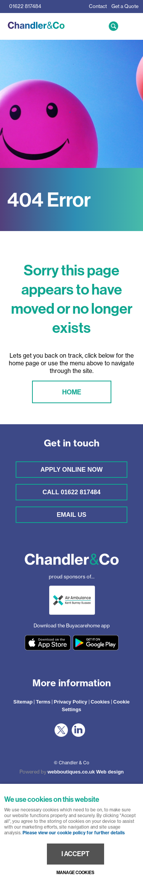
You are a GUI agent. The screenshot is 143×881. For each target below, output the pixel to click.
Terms (43, 702)
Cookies (100, 702)
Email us (72, 514)
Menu (129, 26)
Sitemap (22, 702)
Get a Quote (124, 6)
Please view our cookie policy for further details (73, 832)
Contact (98, 6)
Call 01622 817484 (71, 492)
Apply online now (71, 469)
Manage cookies (75, 872)
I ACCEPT (75, 854)
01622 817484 (25, 6)
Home (71, 392)
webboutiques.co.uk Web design (86, 772)
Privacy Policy (70, 702)
